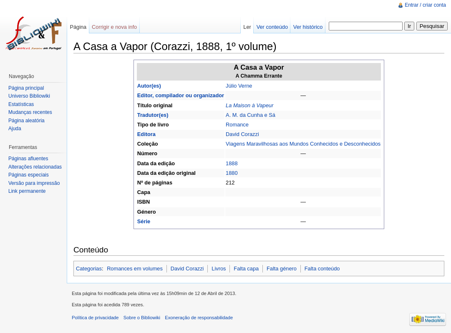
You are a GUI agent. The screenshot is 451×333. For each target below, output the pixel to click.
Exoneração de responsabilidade (199, 317)
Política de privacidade (95, 317)
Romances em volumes (135, 268)
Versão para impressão (34, 183)
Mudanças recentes (30, 112)
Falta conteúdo (322, 268)
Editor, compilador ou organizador (180, 95)
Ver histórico (308, 27)
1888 (231, 163)
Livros (219, 268)
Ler (247, 27)
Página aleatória (26, 121)
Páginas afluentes (28, 158)
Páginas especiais (28, 175)
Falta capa (246, 268)
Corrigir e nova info (114, 27)
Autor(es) (149, 86)
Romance (237, 124)
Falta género (282, 268)
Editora (146, 134)
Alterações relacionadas (35, 167)
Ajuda (14, 128)
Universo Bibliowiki (29, 96)
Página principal (26, 88)
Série (143, 221)
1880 (231, 173)
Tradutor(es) (153, 115)
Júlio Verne (239, 86)
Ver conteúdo (272, 27)
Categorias (89, 268)
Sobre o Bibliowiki (141, 317)
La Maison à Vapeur (249, 105)
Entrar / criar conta (425, 5)
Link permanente (26, 191)
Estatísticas (21, 104)
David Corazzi (242, 134)
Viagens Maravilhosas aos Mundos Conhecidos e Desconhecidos (303, 144)
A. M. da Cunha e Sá (250, 115)
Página (78, 27)
